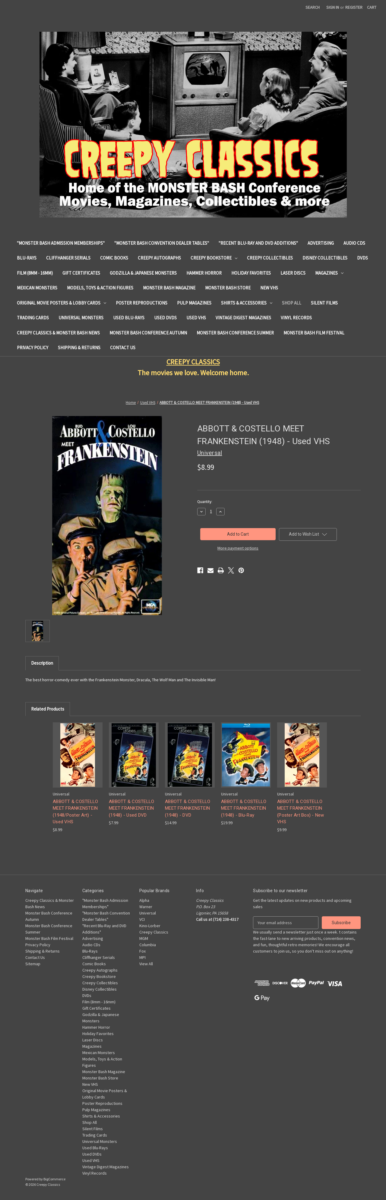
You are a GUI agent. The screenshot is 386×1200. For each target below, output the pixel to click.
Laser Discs (292, 273)
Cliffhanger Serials (68, 258)
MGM (143, 938)
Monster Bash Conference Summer (235, 333)
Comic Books (114, 258)
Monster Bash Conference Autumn (148, 333)
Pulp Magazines (194, 303)
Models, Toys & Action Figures (100, 288)
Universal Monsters (81, 318)
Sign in (332, 7)
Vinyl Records (296, 318)
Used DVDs (165, 318)
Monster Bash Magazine (169, 288)
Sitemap (32, 963)
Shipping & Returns (79, 347)
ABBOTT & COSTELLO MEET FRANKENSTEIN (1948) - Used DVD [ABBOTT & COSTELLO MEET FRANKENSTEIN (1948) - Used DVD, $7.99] (131, 808)
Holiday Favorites (251, 273)
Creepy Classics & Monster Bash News (58, 333)
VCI (142, 919)
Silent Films (324, 303)
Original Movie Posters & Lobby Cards (61, 303)
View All (146, 963)
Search (312, 7)
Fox (142, 951)
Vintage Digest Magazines (243, 318)
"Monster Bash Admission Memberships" (61, 243)
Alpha (144, 900)
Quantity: (204, 501)
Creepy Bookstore (214, 258)
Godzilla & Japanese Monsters (143, 273)
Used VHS (196, 318)
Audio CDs (354, 243)
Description (42, 663)
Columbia (147, 944)
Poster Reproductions (141, 303)
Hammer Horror (204, 273)
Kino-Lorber (149, 925)
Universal (147, 913)
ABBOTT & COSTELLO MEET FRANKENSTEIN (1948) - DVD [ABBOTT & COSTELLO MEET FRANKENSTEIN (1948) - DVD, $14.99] (187, 808)
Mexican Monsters (37, 288)
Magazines (329, 273)
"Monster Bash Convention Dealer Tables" (161, 243)
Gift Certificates (81, 273)
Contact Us (122, 347)
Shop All (291, 303)
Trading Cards (33, 318)
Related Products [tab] (47, 709)
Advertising (321, 243)
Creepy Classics (153, 932)
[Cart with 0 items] (372, 7)
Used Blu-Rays (128, 318)
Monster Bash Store (228, 288)
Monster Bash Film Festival (313, 333)
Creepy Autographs (159, 258)
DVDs (362, 258)
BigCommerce (54, 1179)
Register (353, 7)
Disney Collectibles (324, 258)
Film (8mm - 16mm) (35, 273)
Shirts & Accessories (246, 303)
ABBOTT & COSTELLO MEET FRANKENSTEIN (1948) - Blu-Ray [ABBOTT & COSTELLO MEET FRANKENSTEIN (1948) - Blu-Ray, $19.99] (243, 808)
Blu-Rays (26, 258)
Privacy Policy (32, 347)
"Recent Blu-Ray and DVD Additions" (258, 243)
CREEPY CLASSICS (193, 361)
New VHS (269, 288)
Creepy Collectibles (270, 258)
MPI (142, 957)
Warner (145, 906)
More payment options (237, 548)
